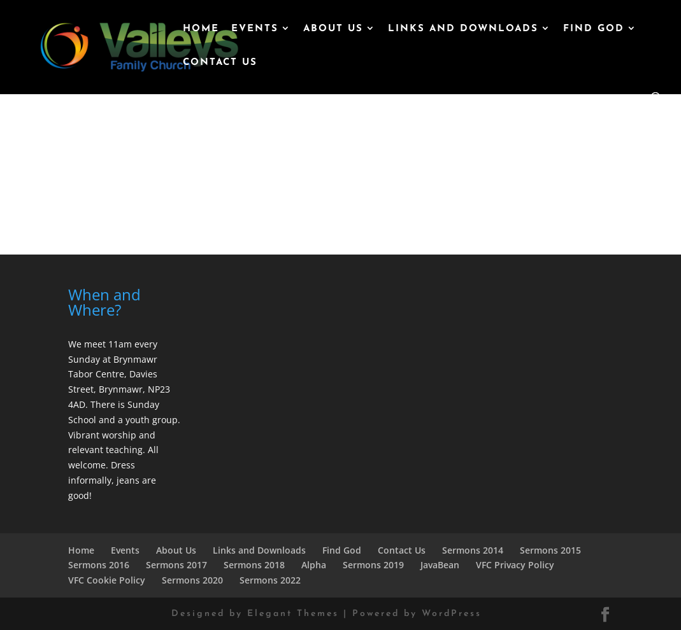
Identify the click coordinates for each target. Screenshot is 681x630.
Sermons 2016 (98, 565)
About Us (333, 29)
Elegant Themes (293, 614)
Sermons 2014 (472, 550)
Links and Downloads (463, 29)
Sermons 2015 (550, 550)
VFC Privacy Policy (515, 565)
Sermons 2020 (192, 580)
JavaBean (439, 565)
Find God (593, 29)
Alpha (313, 565)
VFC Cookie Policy (106, 580)
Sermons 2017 (176, 565)
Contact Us (220, 63)
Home (201, 29)
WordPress (452, 614)
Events (254, 29)
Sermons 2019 (373, 565)
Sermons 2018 (254, 565)
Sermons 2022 (270, 580)
